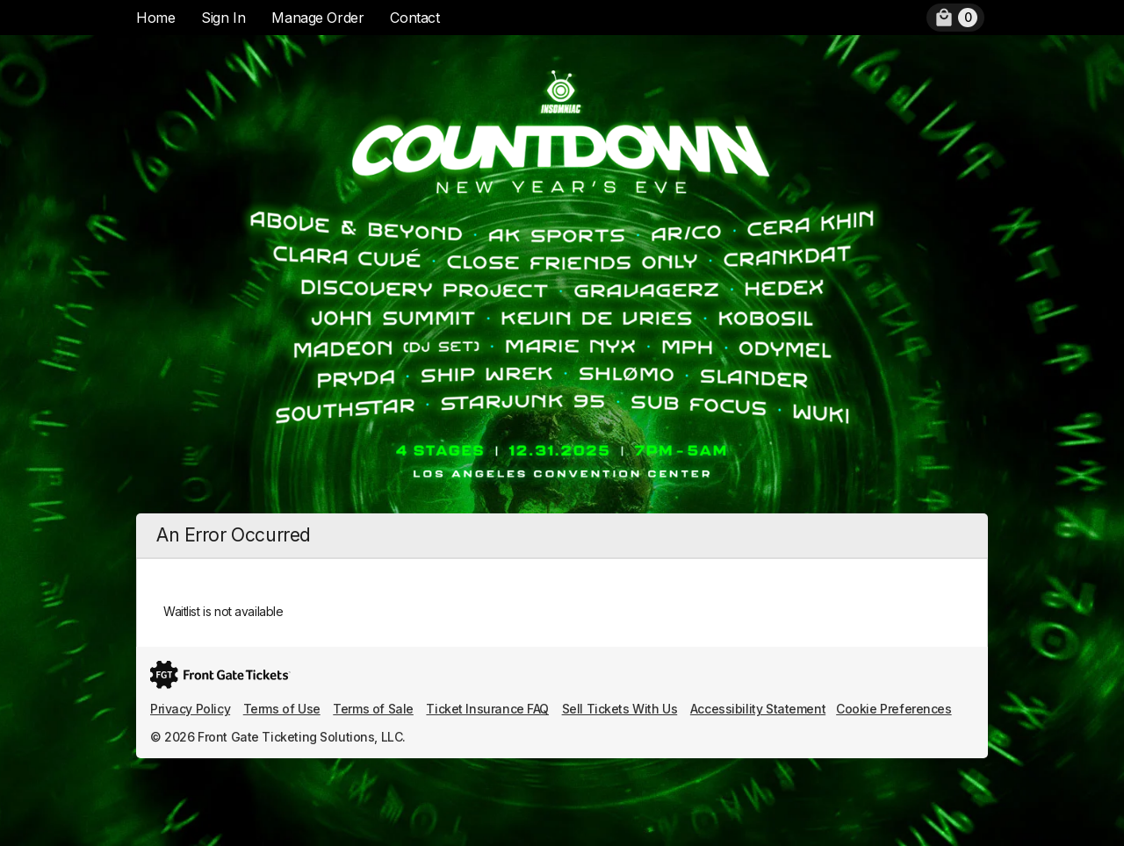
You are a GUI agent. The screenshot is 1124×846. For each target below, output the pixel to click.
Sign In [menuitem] (223, 17)
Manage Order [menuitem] (317, 17)
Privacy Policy (190, 708)
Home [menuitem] (155, 17)
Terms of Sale (373, 708)
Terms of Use (282, 708)
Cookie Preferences (893, 708)
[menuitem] (955, 18)
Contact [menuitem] (414, 17)
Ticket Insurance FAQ (487, 708)
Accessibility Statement (757, 708)
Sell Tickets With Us (620, 708)
